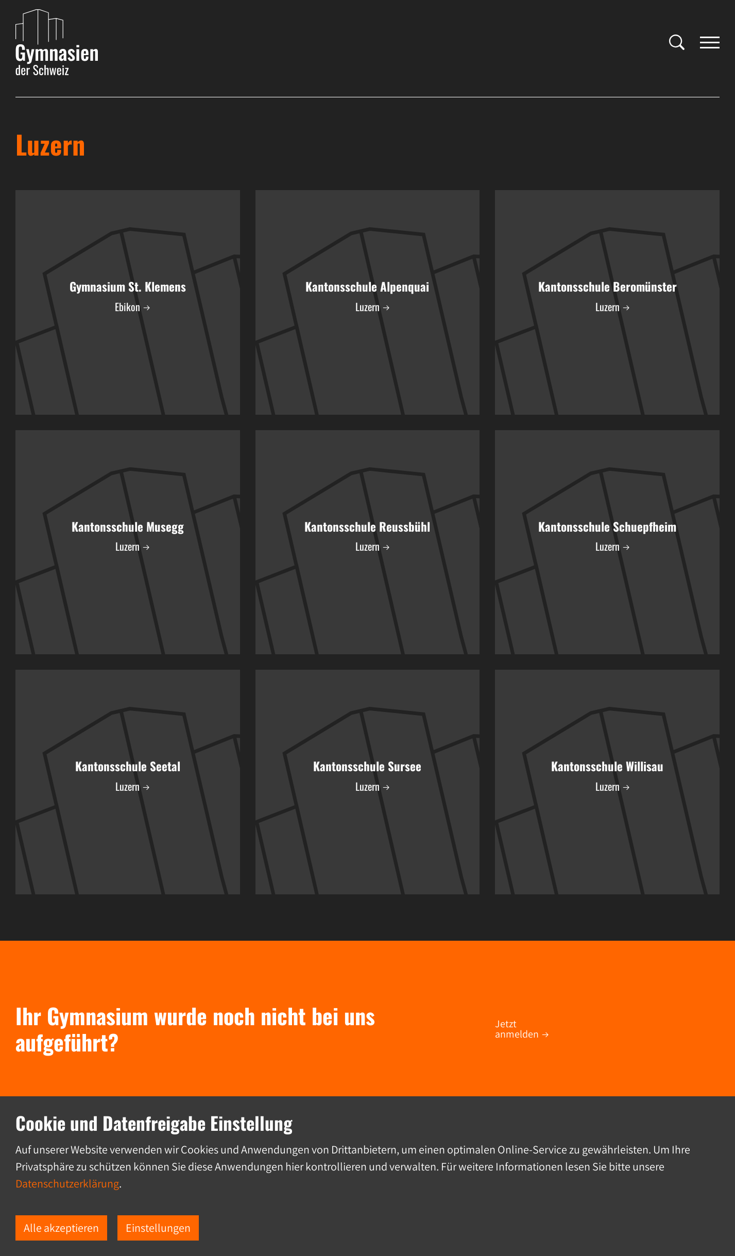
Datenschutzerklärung (67, 1183)
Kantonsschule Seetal (127, 766)
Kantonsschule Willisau (607, 766)
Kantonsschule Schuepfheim (607, 526)
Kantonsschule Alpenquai (367, 286)
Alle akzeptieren (61, 1227)
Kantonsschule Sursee (367, 766)
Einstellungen (158, 1227)
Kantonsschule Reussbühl (367, 526)
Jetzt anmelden (517, 1029)
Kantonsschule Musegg (128, 526)
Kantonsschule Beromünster (607, 286)
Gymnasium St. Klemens (128, 286)
